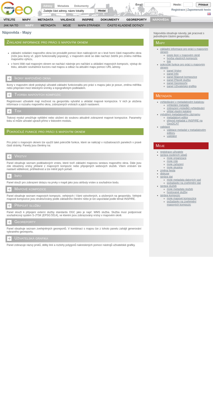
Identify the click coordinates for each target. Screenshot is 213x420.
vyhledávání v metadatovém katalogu (182, 102)
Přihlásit (203, 4)
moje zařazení (175, 164)
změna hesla (167, 170)
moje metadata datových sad (184, 179)
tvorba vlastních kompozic (182, 58)
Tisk (18, 111)
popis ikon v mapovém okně (183, 55)
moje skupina (175, 167)
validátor (172, 136)
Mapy (26, 19)
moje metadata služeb (180, 189)
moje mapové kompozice (181, 198)
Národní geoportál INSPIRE (18, 8)
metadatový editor (177, 117)
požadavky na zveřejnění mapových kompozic (181, 203)
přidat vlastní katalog (179, 111)
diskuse (164, 173)
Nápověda (160, 19)
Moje (67, 25)
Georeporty (136, 19)
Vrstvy (20, 156)
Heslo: (177, 4)
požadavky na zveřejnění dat (184, 182)
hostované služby (177, 192)
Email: (140, 4)
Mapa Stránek (89, 25)
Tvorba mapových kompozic (37, 94)
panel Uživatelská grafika (181, 86)
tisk (169, 61)
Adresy (47, 6)
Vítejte (9, 19)
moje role (172, 161)
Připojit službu (27, 205)
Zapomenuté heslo (199, 9)
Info (18, 175)
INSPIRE (88, 19)
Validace (67, 19)
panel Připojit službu (179, 80)
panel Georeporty (177, 83)
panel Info (173, 73)
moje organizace (176, 158)
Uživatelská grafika (31, 238)
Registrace (178, 9)
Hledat (102, 10)
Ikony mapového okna (32, 78)
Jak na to (11, 25)
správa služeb (168, 186)
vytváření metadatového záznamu (180, 114)
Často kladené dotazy (125, 25)
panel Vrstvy (174, 70)
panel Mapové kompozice (182, 77)
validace (165, 126)
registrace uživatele (171, 151)
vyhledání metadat (178, 105)
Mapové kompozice (30, 189)
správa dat (166, 176)
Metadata (63, 6)
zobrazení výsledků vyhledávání (186, 108)
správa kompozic (170, 195)
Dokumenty (81, 6)
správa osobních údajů (173, 155)
